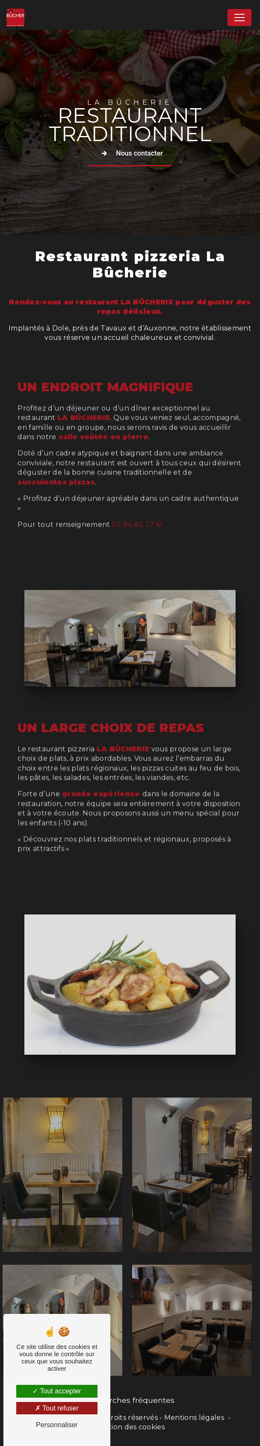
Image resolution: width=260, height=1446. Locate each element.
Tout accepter (56, 1391)
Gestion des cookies (130, 1427)
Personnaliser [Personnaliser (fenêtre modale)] (57, 1424)
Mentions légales (194, 1418)
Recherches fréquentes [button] (130, 1400)
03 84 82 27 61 (137, 491)
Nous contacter (130, 153)
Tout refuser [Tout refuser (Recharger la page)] (57, 1408)
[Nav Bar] (239, 17)
